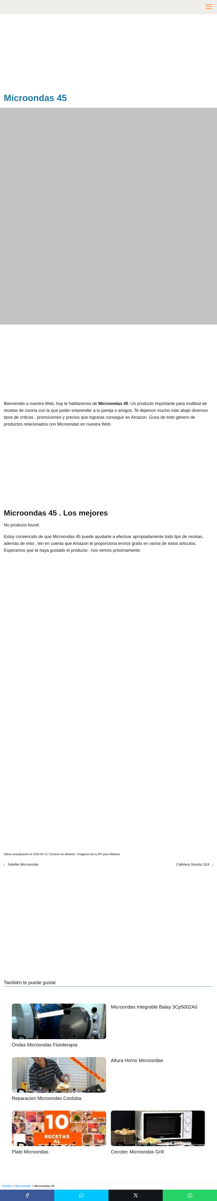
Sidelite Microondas (23, 864)
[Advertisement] (108, 54)
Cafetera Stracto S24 (192, 864)
